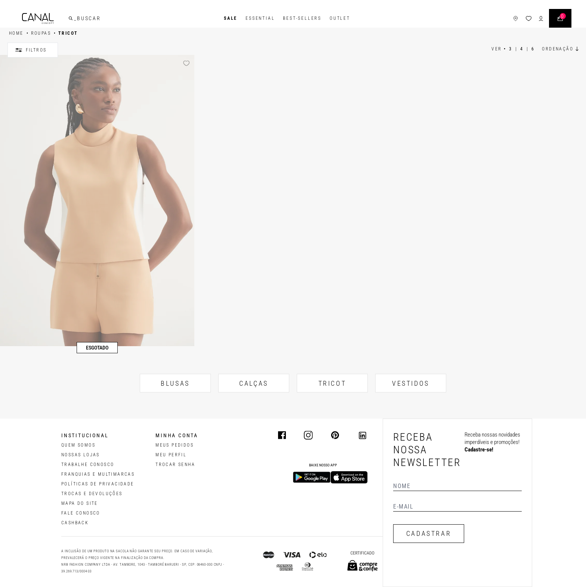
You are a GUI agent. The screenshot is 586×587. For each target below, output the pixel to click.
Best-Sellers (302, 18)
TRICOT (332, 383)
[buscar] (71, 18)
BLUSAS (175, 383)
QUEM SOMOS (78, 445)
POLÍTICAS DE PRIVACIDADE (97, 484)
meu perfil (170, 454)
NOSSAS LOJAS (80, 454)
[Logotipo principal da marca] (38, 18)
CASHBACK (75, 522)
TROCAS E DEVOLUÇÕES (92, 493)
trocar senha (175, 464)
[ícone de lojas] (515, 18)
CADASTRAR (428, 533)
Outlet (340, 18)
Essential (260, 18)
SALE (230, 18)
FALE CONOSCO (80, 513)
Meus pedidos (174, 445)
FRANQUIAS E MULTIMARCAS (98, 474)
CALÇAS (253, 383)
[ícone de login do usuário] (541, 18)
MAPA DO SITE (79, 503)
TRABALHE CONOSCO (87, 464)
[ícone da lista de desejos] (528, 18)
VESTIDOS (410, 383)
